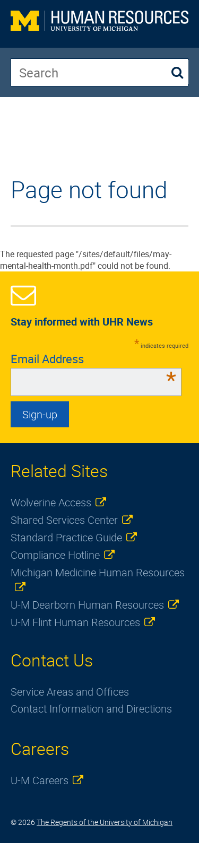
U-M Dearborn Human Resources (87, 605)
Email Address (93, 358)
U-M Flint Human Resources (75, 622)
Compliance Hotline (55, 555)
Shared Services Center (64, 520)
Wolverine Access (51, 502)
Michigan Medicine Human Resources (98, 572)
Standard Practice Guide (66, 537)
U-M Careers (39, 780)
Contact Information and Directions (91, 708)
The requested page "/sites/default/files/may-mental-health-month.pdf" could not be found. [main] (94, 224)
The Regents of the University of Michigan (104, 822)
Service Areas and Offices (70, 691)
